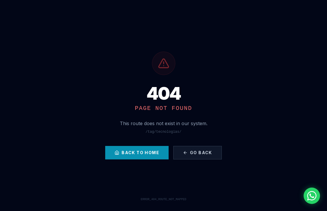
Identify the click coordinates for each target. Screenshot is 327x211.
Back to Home (137, 152)
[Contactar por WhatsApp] (312, 196)
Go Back (197, 152)
